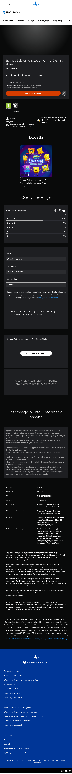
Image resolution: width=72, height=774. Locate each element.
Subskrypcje (43, 20)
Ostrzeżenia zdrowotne (14, 595)
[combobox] (36, 259)
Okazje (31, 20)
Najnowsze (8, 20)
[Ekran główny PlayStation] (36, 3)
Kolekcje (20, 20)
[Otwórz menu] (3, 4)
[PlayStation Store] (12, 12)
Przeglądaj (57, 20)
